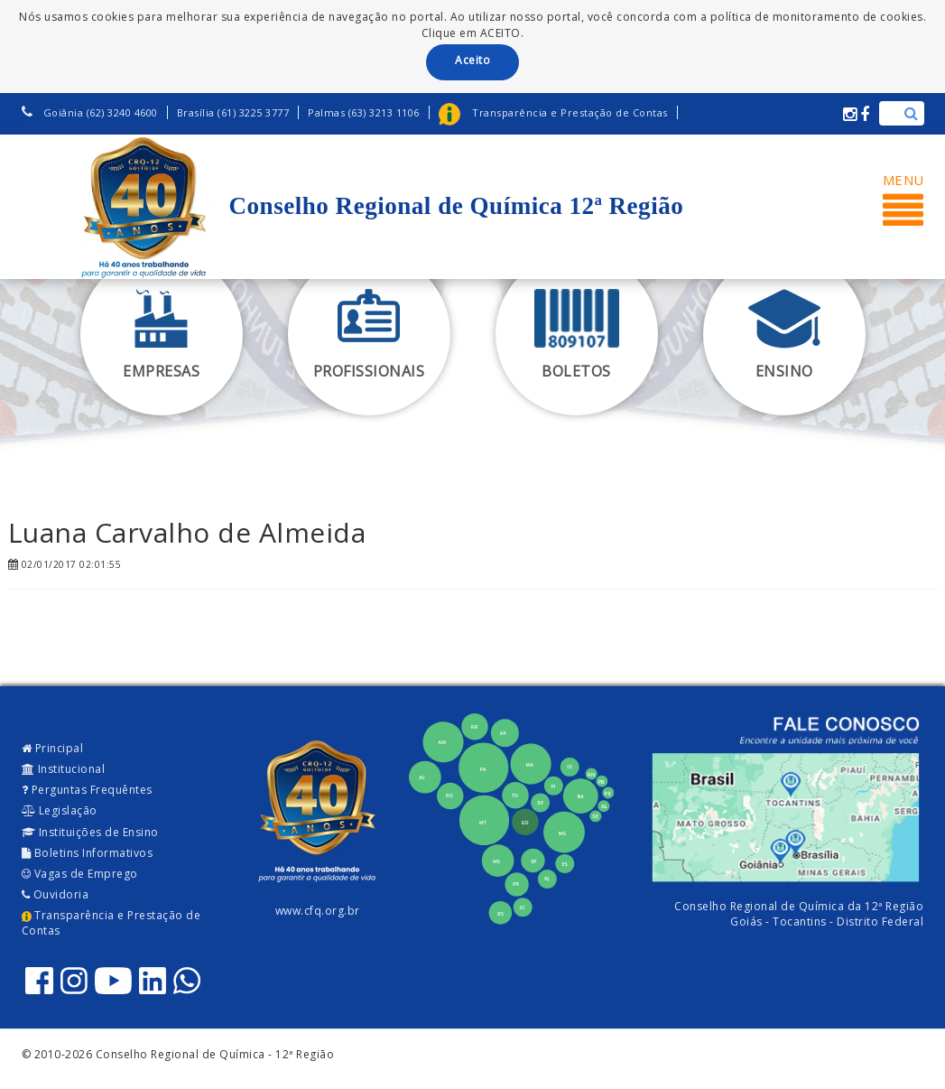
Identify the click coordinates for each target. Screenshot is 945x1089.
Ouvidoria (55, 894)
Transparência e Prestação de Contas (111, 923)
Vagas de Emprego (80, 873)
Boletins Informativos (87, 853)
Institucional (64, 769)
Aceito (472, 60)
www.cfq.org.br (317, 910)
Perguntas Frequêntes (87, 789)
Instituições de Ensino (90, 832)
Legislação (59, 810)
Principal (53, 748)
